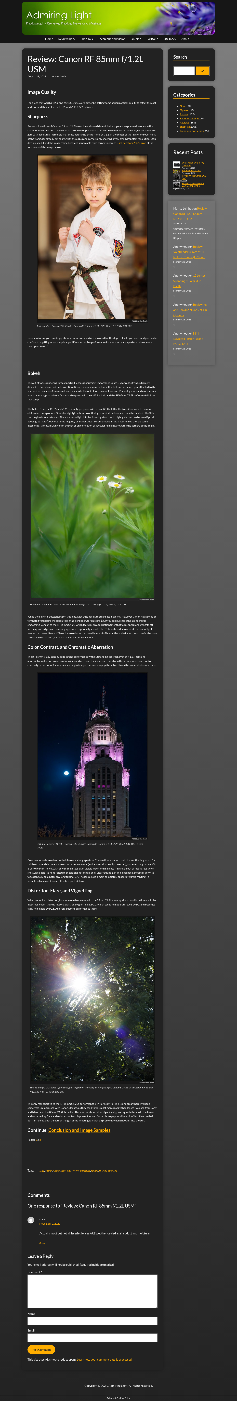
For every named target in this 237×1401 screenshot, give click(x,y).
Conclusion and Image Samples (79, 1130)
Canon (56, 1170)
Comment (34, 1272)
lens (63, 1170)
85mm (48, 1170)
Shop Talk (185, 126)
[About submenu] (191, 39)
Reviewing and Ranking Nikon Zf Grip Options (190, 310)
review (94, 1170)
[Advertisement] (87, 357)
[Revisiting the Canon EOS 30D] (176, 177)
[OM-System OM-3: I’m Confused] (176, 165)
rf (100, 1170)
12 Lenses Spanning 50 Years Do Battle (189, 281)
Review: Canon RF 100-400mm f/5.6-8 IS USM (190, 214)
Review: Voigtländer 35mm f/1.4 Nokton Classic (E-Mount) (189, 252)
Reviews (184, 122)
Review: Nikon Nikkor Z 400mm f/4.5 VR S (193, 185)
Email (31, 1330)
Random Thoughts (190, 118)
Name (31, 1313)
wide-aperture (109, 1170)
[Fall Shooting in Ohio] (176, 171)
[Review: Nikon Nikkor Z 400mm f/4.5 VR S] (176, 184)
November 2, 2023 (49, 1223)
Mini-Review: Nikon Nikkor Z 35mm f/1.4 (188, 339)
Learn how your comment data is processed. (104, 1359)
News (183, 105)
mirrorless (84, 1170)
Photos (184, 114)
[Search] (202, 71)
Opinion (184, 110)
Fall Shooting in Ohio (191, 170)
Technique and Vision (192, 130)
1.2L (41, 1170)
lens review (73, 1170)
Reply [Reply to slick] (42, 1242)
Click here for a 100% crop (131, 142)
